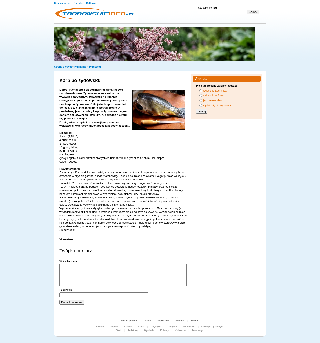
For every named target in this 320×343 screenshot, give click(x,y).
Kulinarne (80, 66)
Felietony (133, 330)
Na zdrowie (189, 326)
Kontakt (78, 3)
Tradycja (172, 326)
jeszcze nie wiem (212, 100)
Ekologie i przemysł (212, 326)
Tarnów (100, 326)
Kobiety (164, 330)
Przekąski (95, 66)
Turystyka (155, 326)
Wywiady (149, 330)
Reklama (91, 3)
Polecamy (197, 330)
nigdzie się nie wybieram (217, 105)
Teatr (119, 330)
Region (114, 326)
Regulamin (163, 320)
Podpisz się (65, 289)
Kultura (128, 326)
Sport (141, 326)
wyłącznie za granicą (215, 90)
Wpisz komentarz (69, 261)
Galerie (147, 320)
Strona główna (62, 3)
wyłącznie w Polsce (214, 95)
